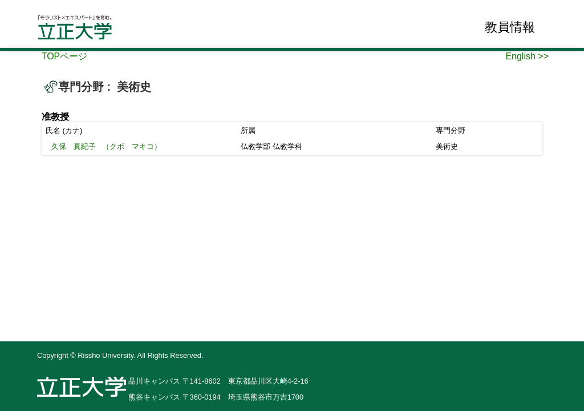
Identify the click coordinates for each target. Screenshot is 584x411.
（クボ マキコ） (106, 146)
